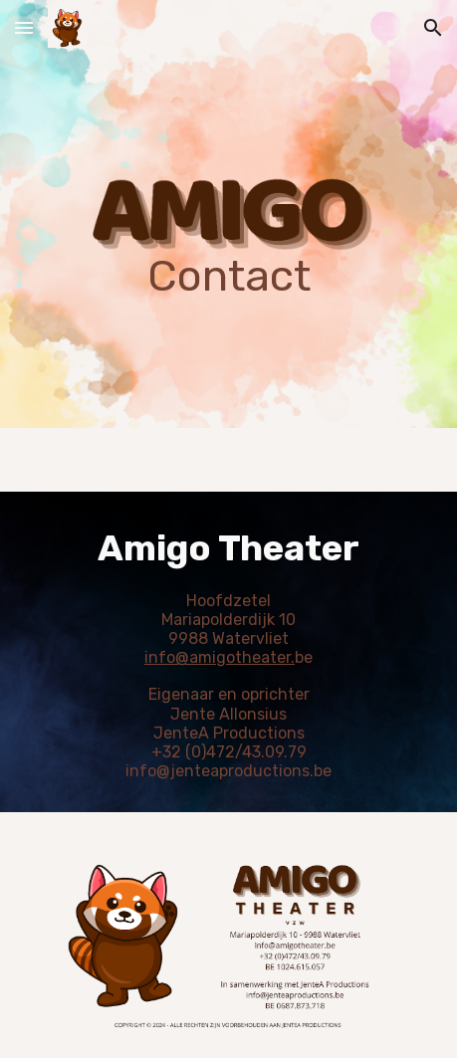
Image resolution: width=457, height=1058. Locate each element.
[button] (24, 27)
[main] (228, 214)
